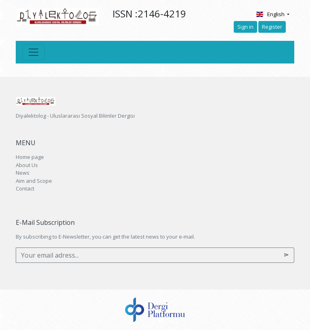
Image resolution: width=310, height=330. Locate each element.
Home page (30, 157)
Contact (25, 188)
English (270, 14)
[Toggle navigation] (33, 52)
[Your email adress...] (147, 255)
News (22, 172)
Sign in (245, 26)
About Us (27, 165)
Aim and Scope (34, 180)
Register (272, 26)
